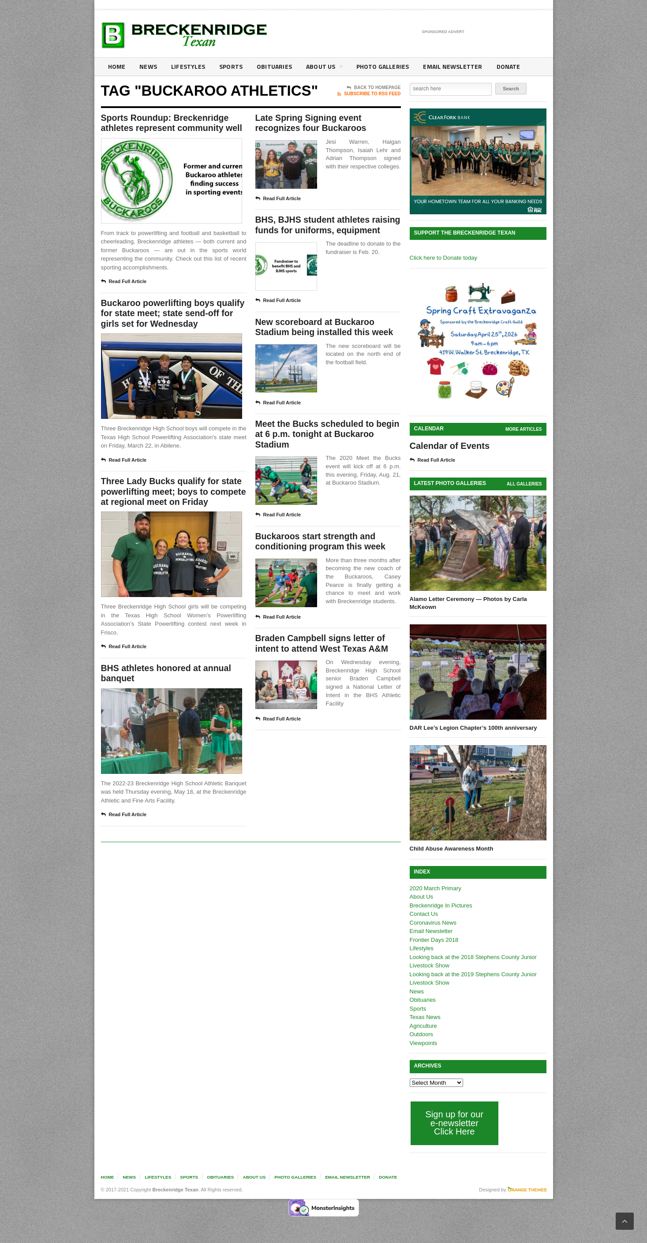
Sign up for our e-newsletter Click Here (454, 1122)
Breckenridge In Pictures (441, 905)
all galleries (524, 484)
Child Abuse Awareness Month (452, 848)
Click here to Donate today (443, 257)
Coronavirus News (433, 922)
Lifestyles (187, 66)
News (148, 66)
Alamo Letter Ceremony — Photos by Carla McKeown (468, 603)
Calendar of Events (450, 446)
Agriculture (423, 1026)
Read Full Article (124, 282)
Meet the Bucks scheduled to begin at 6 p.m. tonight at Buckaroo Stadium (316, 446)
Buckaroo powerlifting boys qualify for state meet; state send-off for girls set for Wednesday (171, 314)
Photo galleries (378, 66)
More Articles (523, 429)
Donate (502, 66)
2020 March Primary (435, 888)
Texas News (425, 1017)
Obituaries (272, 66)
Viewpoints (424, 1043)
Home (116, 66)
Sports (229, 66)
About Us (321, 68)
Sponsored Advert (443, 32)
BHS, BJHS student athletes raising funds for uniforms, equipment (314, 231)
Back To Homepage (374, 88)
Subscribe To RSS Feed (368, 94)
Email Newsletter (447, 66)
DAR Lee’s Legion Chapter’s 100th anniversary (473, 727)
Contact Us (424, 914)
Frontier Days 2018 (434, 940)
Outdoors (421, 1034)
